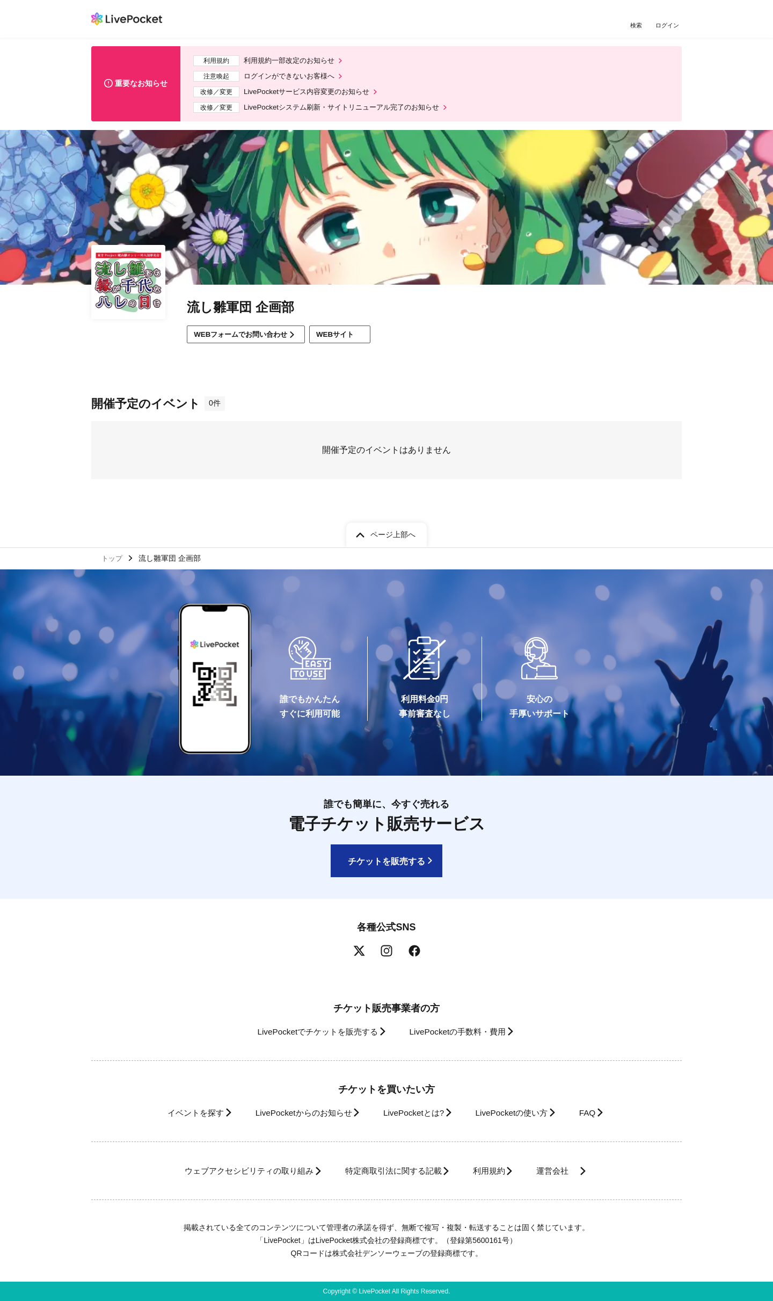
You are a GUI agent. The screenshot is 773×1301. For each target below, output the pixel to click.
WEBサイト (353, 340)
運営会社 (571, 1170)
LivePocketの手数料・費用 (461, 1031)
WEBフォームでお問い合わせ (245, 340)
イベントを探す (176, 1112)
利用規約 (495, 1170)
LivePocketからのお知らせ (294, 1112)
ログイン (668, 25)
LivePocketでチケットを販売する (310, 1031)
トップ (113, 557)
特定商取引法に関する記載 (389, 1170)
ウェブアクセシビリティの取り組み (233, 1170)
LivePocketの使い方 (520, 1112)
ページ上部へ (392, 532)
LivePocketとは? (413, 1112)
